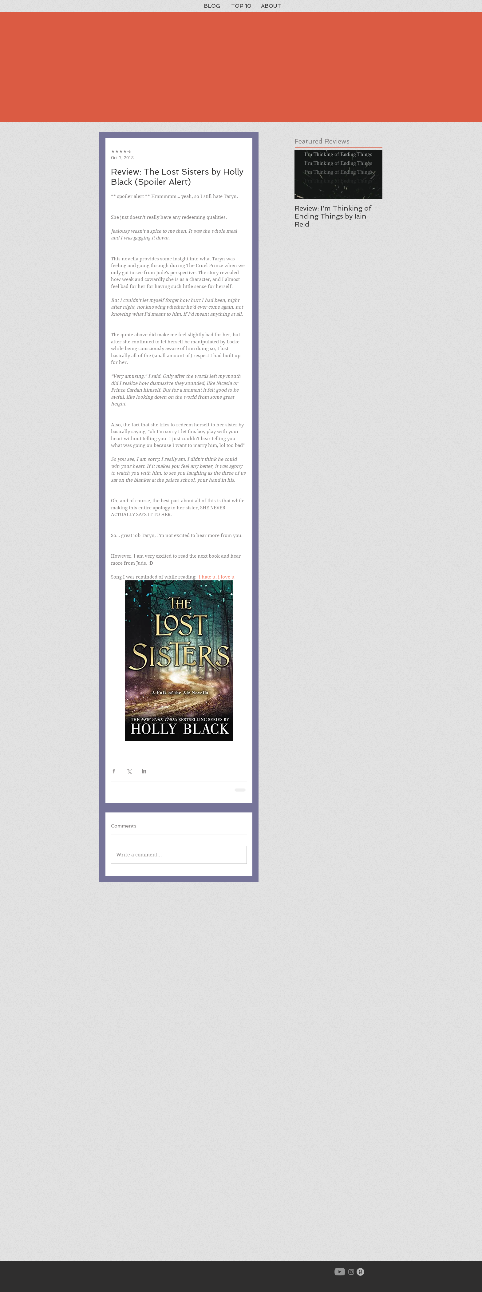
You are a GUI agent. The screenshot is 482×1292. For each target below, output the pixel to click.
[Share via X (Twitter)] (129, 771)
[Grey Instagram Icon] (351, 1272)
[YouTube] (339, 1271)
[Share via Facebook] (114, 771)
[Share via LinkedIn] (144, 771)
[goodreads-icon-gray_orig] (360, 1272)
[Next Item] (372, 175)
